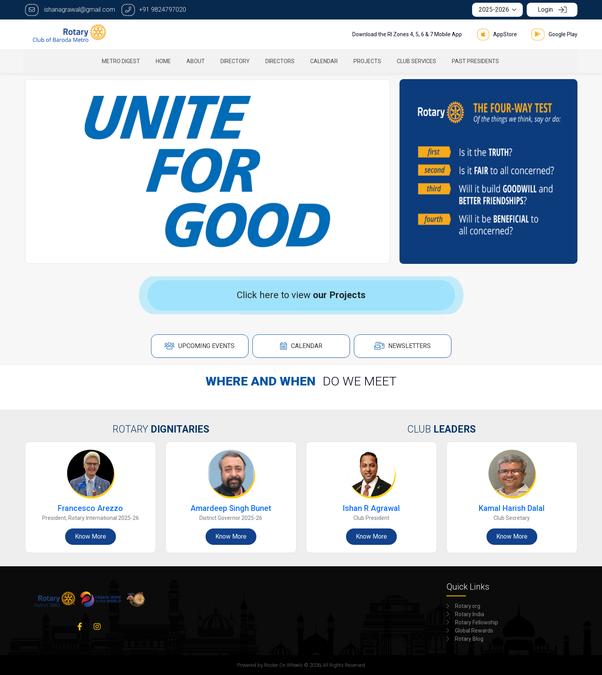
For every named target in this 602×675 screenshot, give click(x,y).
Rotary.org (467, 606)
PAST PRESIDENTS (476, 61)
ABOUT (196, 61)
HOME (164, 61)
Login (552, 9)
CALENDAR (325, 61)
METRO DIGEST (122, 61)
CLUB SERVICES (417, 61)
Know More (90, 536)
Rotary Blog (469, 639)
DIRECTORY (235, 61)
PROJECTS (368, 61)
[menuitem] (122, 60)
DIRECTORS (280, 61)
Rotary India (469, 614)
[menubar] (301, 60)
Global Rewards (474, 630)
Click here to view (301, 295)
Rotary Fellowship (476, 622)
